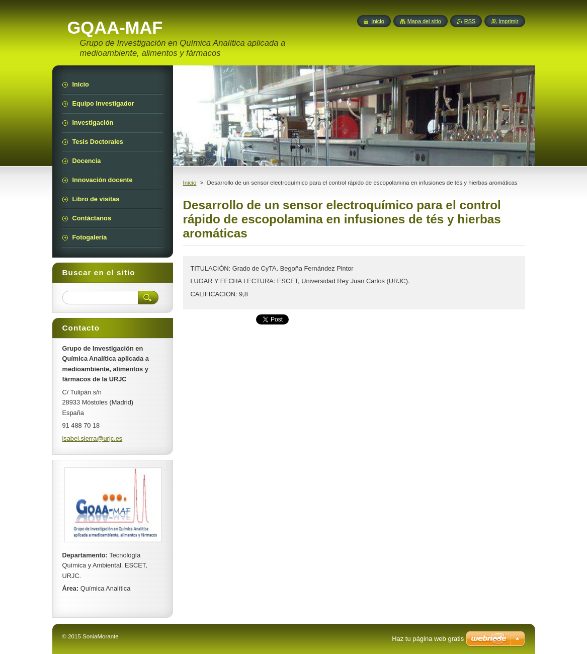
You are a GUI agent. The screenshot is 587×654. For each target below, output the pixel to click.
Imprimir (508, 21)
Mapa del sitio (424, 21)
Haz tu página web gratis (428, 638)
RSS (469, 21)
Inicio (190, 183)
